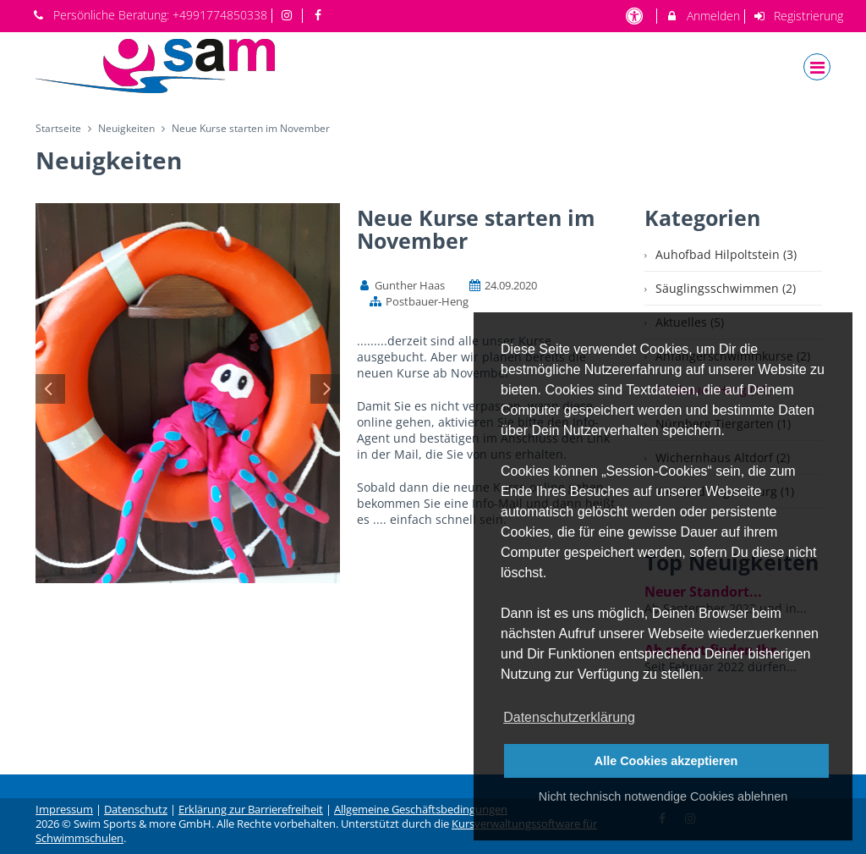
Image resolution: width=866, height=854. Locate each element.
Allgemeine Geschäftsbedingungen (420, 809)
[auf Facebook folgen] (319, 15)
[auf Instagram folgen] (289, 15)
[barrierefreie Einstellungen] (635, 16)
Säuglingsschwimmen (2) (725, 288)
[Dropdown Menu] (816, 66)
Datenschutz (135, 809)
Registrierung (798, 16)
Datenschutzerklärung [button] (569, 717)
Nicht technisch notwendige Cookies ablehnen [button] (663, 796)
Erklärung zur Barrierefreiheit (250, 809)
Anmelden (702, 16)
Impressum (64, 809)
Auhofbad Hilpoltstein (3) (726, 254)
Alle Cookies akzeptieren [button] (666, 761)
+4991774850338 (220, 15)
